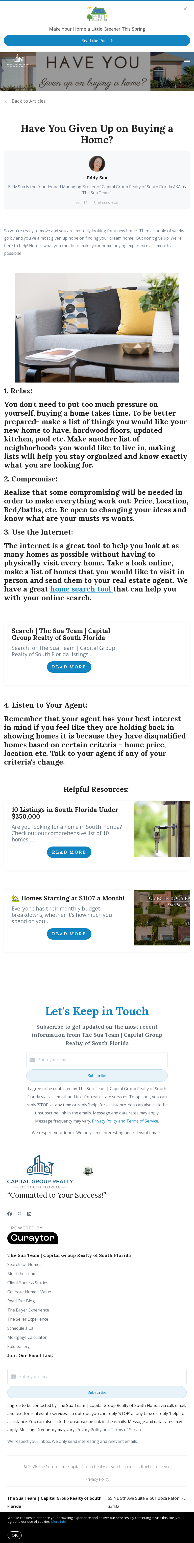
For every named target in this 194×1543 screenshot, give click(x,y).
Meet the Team (21, 1273)
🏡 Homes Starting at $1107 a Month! (68, 898)
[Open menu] (187, 60)
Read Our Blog (21, 1301)
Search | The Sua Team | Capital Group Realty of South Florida (61, 634)
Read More (69, 667)
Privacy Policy (97, 1479)
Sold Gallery (18, 1346)
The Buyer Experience (28, 1310)
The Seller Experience (27, 1319)
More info (58, 1521)
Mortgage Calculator (27, 1337)
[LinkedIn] (29, 1214)
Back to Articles (29, 101)
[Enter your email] (102, 1059)
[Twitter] (19, 1214)
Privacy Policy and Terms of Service (125, 1121)
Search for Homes (24, 1264)
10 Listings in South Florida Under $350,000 (65, 813)
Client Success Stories (27, 1282)
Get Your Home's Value (29, 1292)
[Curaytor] (32, 1243)
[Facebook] (9, 1214)
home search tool (81, 589)
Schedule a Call (21, 1328)
